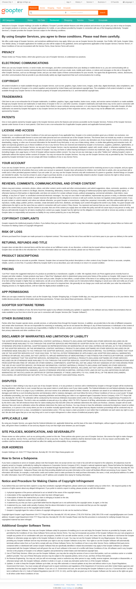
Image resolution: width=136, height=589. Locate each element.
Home (30, 20)
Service (90, 2)
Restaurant (33, 8)
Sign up (27, 2)
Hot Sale (41, 20)
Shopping (51, 8)
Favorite (115, 2)
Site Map (79, 584)
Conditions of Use (59, 584)
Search (102, 13)
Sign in (21, 2)
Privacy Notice (70, 584)
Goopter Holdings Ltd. (67, 588)
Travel (59, 8)
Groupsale (67, 8)
